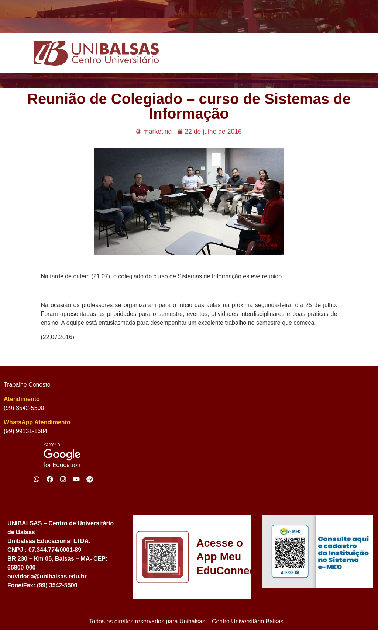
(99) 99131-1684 (25, 431)
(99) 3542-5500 (24, 408)
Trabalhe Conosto (27, 385)
